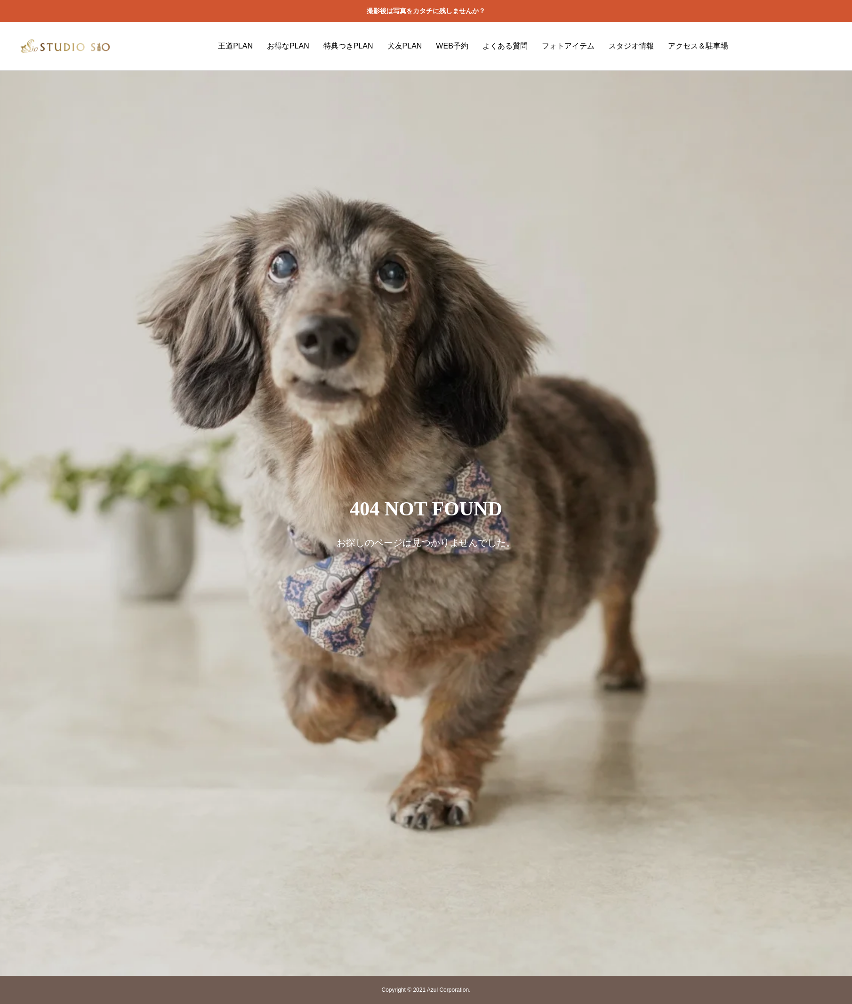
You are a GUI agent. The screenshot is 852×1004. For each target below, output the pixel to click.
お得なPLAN (288, 46)
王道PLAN (235, 46)
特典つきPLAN (348, 46)
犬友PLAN (404, 46)
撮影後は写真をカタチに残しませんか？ (426, 11)
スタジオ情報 (631, 46)
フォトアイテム (568, 46)
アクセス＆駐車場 (698, 46)
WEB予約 (452, 46)
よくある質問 (505, 46)
